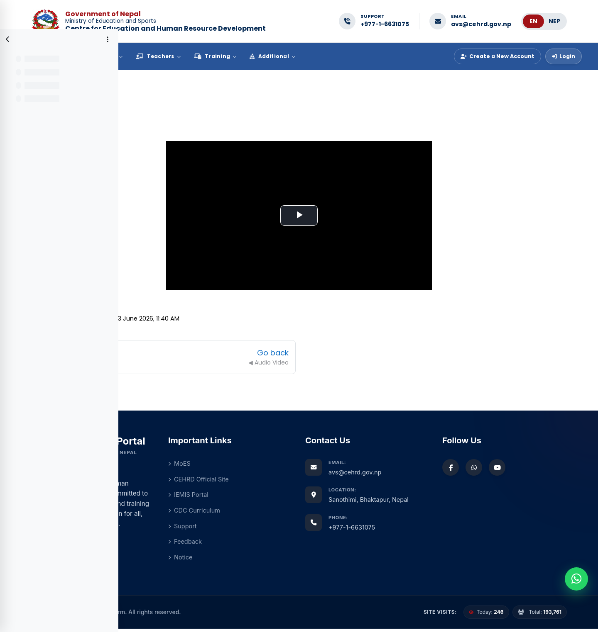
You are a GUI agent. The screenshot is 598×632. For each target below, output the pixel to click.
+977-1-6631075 (384, 24)
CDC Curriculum (276, 512)
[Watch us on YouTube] (540, 468)
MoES (261, 465)
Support (264, 528)
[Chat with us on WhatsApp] (517, 468)
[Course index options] (107, 39)
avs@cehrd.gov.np (481, 24)
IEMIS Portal (270, 497)
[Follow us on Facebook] (494, 468)
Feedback (267, 544)
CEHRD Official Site (281, 480)
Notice (262, 560)
